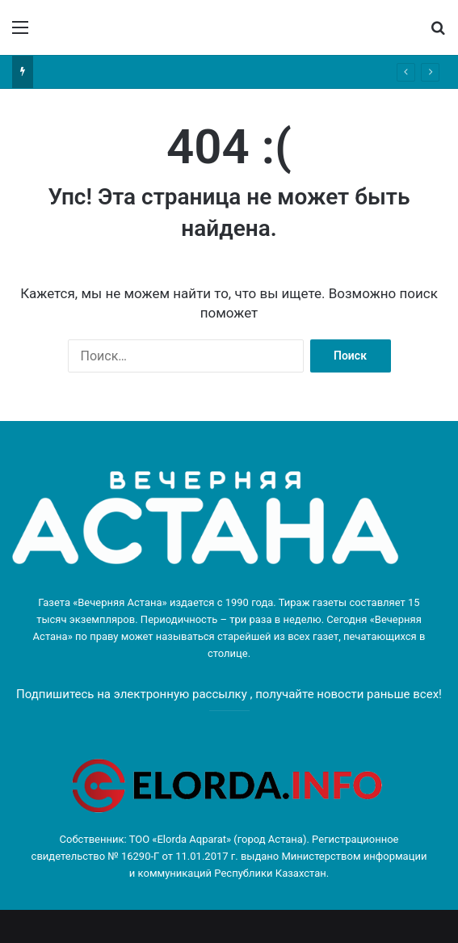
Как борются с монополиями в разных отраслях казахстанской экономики (213, 71)
